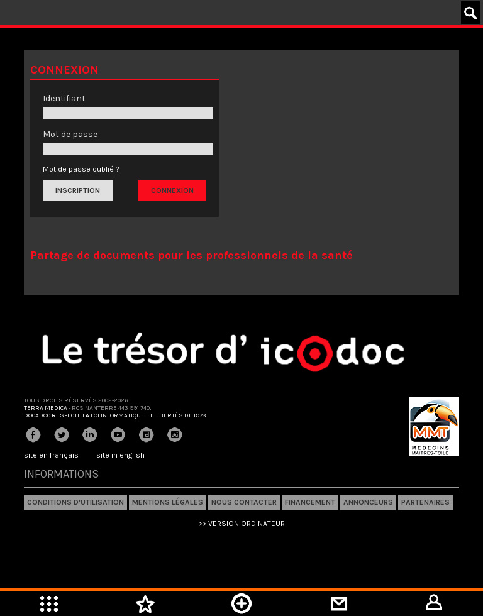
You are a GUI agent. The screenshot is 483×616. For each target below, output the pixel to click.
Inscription (77, 190)
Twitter (61, 435)
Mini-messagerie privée (338, 603)
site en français (51, 455)
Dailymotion (146, 435)
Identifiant (64, 98)
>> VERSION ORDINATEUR (242, 523)
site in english (120, 455)
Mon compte (434, 603)
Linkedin (89, 435)
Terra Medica (45, 408)
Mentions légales (167, 502)
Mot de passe (70, 134)
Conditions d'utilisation (75, 502)
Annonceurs (368, 502)
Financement (310, 502)
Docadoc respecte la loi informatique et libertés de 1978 (115, 415)
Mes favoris (144, 603)
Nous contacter (244, 502)
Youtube (118, 435)
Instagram (174, 435)
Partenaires (425, 502)
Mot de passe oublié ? (81, 169)
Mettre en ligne (241, 603)
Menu (48, 603)
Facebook (33, 435)
